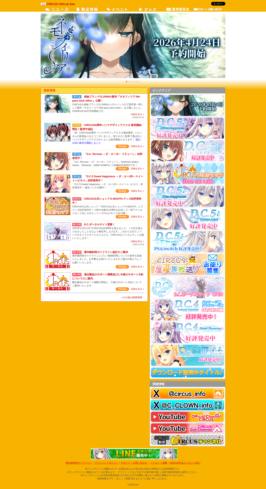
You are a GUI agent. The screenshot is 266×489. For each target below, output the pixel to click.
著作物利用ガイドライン (79, 462)
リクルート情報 (158, 462)
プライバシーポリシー (106, 462)
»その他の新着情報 (132, 297)
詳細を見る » (137, 114)
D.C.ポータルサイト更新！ (99, 224)
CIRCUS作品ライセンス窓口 (185, 462)
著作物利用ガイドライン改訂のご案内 (106, 252)
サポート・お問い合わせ (134, 462)
